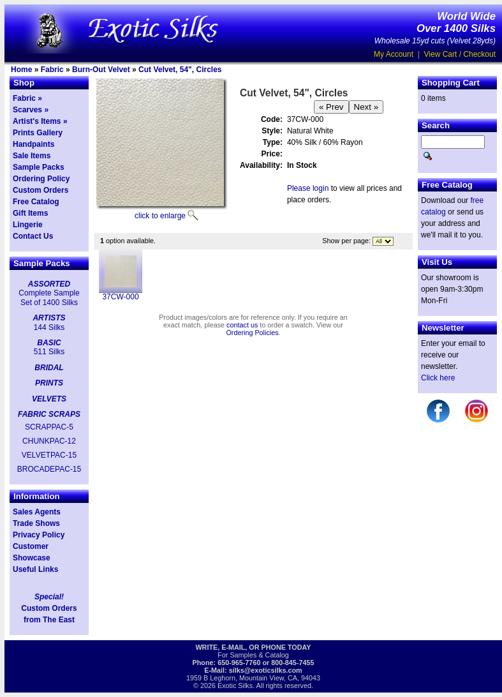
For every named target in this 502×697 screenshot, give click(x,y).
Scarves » (30, 109)
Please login (308, 188)
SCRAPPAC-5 (49, 427)
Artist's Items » (40, 121)
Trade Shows (36, 523)
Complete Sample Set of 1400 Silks (48, 297)
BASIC (49, 342)
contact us (242, 325)
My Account (393, 54)
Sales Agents (37, 511)
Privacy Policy (38, 534)
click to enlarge (160, 215)
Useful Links (35, 569)
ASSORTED (49, 284)
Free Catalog (36, 201)
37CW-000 (120, 296)
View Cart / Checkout (460, 54)
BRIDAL (48, 367)
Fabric (52, 69)
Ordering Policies (252, 332)
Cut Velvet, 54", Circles (179, 69)
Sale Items (31, 155)
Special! (49, 596)
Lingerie (28, 224)
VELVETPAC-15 (49, 455)
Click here (438, 377)
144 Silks (49, 327)
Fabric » (27, 98)
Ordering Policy (41, 178)
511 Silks (49, 351)
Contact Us (33, 236)
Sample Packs (38, 167)
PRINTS (49, 382)
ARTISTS (49, 317)
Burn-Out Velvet (101, 69)
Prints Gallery (38, 132)
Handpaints (33, 144)
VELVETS (49, 398)
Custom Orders (40, 190)
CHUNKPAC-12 (49, 441)
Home (21, 69)
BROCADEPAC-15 (49, 469)
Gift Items (30, 213)
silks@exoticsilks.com (265, 670)
